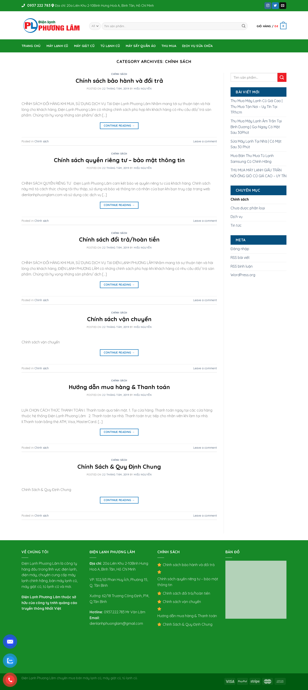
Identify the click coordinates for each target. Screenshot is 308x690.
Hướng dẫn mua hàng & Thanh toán (119, 386)
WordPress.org (243, 275)
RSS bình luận (242, 266)
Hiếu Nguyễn (143, 88)
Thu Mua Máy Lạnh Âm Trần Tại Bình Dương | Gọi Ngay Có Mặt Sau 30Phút (256, 127)
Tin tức (236, 225)
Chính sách (119, 74)
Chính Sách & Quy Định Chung (119, 466)
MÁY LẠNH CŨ (57, 46)
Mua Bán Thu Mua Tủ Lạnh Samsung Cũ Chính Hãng (252, 158)
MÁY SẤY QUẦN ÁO (141, 46)
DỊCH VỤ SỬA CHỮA (197, 46)
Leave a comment (205, 141)
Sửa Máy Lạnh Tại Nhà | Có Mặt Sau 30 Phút (256, 144)
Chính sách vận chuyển (119, 319)
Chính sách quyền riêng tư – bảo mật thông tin (119, 160)
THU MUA (168, 46)
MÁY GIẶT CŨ (84, 46)
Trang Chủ (31, 46)
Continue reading (119, 125)
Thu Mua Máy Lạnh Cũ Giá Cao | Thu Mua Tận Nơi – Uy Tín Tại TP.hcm (256, 106)
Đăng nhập (240, 248)
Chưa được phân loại (248, 208)
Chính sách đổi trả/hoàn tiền (119, 239)
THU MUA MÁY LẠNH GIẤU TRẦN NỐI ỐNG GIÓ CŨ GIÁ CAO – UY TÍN (258, 173)
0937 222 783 (38, 5)
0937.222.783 (114, 612)
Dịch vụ (236, 216)
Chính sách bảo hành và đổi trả (119, 80)
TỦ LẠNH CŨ (110, 46)
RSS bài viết (240, 257)
